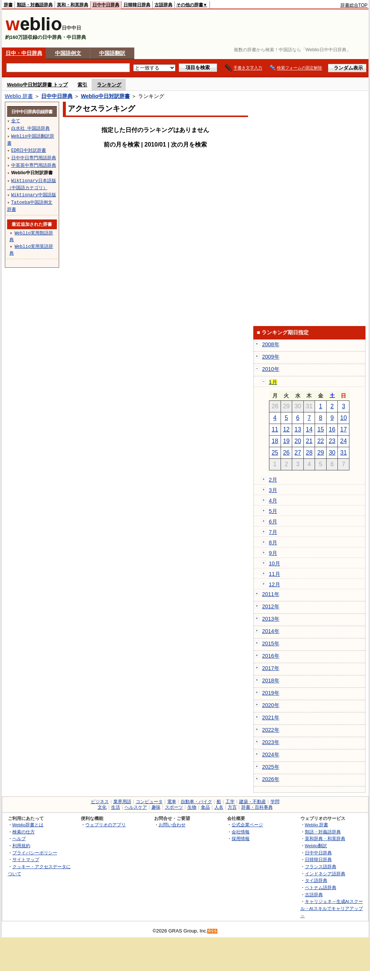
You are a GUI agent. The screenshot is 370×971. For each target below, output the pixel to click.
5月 (273, 511)
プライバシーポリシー (34, 852)
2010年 (270, 369)
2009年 (270, 357)
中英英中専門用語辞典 (33, 165)
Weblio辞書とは (27, 824)
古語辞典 (163, 5)
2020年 (270, 705)
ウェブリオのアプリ (105, 824)
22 (320, 441)
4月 (273, 501)
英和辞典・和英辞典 (325, 838)
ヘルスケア (136, 807)
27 (297, 452)
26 (286, 452)
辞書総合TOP (354, 5)
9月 (273, 553)
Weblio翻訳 (316, 845)
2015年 (270, 643)
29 (320, 452)
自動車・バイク (196, 801)
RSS (212, 931)
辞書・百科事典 (257, 807)
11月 (274, 574)
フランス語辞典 (320, 866)
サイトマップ (25, 859)
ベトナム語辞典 (320, 887)
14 (309, 429)
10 (343, 418)
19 (286, 441)
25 (275, 452)
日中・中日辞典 (24, 53)
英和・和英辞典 (72, 5)
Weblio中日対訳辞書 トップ (37, 84)
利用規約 (21, 845)
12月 (274, 584)
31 (343, 452)
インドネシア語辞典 (325, 873)
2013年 (270, 619)
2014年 (270, 631)
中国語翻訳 (112, 53)
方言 (232, 807)
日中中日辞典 (105, 5)
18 (275, 441)
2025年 (270, 767)
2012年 (270, 606)
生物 (191, 807)
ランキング (109, 84)
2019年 (270, 693)
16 (332, 429)
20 (297, 441)
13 (297, 429)
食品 (205, 807)
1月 (273, 382)
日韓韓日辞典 (136, 5)
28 (309, 452)
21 (309, 441)
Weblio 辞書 (19, 96)
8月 (273, 543)
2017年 (270, 668)
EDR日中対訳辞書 (28, 150)
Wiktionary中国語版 (33, 194)
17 (343, 429)
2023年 (270, 742)
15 (320, 429)
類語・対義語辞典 (35, 5)
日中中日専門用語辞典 (33, 157)
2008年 (270, 344)
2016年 (270, 656)
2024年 (270, 755)
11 (275, 429)
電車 (171, 801)
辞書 (8, 5)
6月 (273, 522)
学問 (274, 801)
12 (286, 429)
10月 (274, 563)
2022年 (270, 730)
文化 (102, 807)
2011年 (270, 594)
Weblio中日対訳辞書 (105, 96)
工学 (230, 801)
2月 (273, 480)
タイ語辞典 (316, 880)
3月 (273, 490)
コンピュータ (149, 801)
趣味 (156, 807)
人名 (218, 807)
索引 (82, 84)
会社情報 (241, 831)
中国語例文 (68, 53)
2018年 (270, 680)
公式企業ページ (247, 824)
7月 (273, 532)
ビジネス (100, 801)
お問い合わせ (172, 824)
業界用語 (122, 801)
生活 (115, 807)
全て (15, 120)
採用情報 (241, 838)
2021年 (270, 717)
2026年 (270, 779)
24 (343, 441)
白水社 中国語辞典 (30, 128)
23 (332, 441)
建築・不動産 (252, 801)
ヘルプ (19, 838)
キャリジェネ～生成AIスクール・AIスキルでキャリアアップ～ (331, 908)
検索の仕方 (23, 831)
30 (332, 452)
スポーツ (174, 807)
